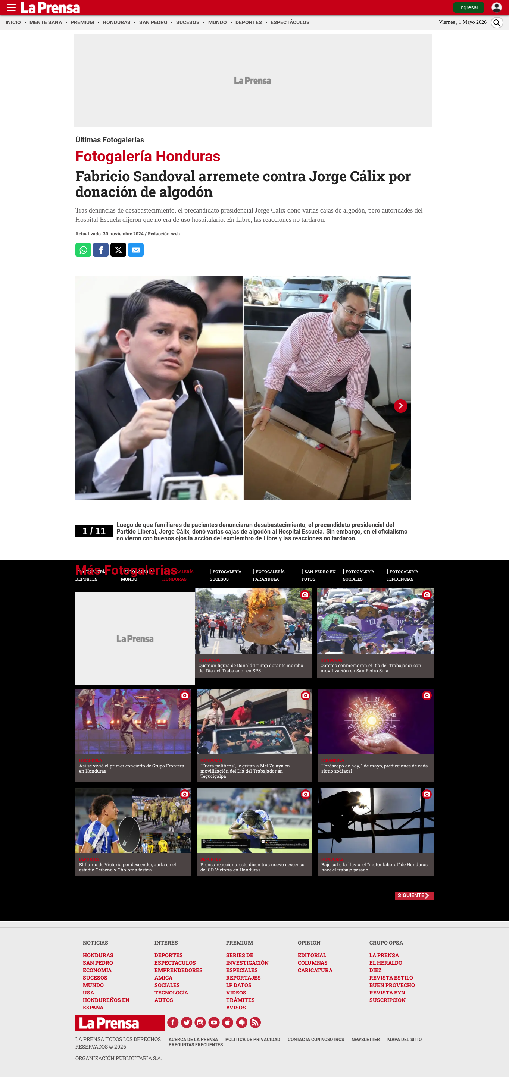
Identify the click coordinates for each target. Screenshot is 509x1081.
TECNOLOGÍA (171, 992)
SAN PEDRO (98, 962)
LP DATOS (239, 985)
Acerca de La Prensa (193, 1039)
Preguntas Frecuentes (196, 1044)
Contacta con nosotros (316, 1039)
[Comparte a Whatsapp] (83, 250)
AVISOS (236, 1007)
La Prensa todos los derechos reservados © (118, 1043)
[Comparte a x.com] (118, 250)
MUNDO (93, 985)
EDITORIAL (312, 955)
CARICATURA (315, 970)
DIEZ (375, 970)
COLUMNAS (313, 962)
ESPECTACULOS (175, 962)
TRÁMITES (240, 999)
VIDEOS (236, 992)
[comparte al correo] (136, 250)
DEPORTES (168, 955)
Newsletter (366, 1039)
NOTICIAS (95, 942)
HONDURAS (98, 955)
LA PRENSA (384, 955)
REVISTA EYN (387, 992)
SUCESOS (95, 977)
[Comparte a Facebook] (101, 250)
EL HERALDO (385, 962)
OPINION (309, 942)
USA (88, 992)
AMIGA (163, 977)
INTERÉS (166, 942)
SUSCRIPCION (387, 999)
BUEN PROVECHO (392, 985)
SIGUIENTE (411, 895)
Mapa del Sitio (404, 1039)
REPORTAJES (243, 977)
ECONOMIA (97, 970)
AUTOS (163, 999)
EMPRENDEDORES (178, 970)
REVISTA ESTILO (391, 977)
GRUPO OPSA (386, 942)
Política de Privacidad (252, 1039)
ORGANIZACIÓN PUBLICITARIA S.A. (118, 1058)
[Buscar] (497, 22)
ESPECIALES (242, 970)
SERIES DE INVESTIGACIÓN (247, 959)
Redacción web (164, 233)
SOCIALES (167, 985)
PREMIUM (239, 942)
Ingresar (468, 7)
